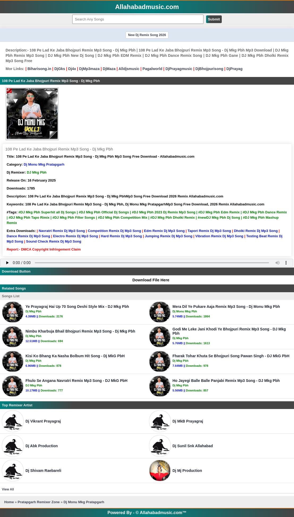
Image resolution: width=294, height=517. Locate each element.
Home (9, 502)
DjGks (59, 69)
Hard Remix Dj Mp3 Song (121, 236)
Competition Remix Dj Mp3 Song (114, 231)
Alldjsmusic (128, 69)
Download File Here (148, 280)
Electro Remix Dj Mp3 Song (75, 236)
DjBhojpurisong (209, 69)
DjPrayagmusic (178, 69)
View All (8, 489)
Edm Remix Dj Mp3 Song (164, 231)
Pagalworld (153, 69)
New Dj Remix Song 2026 (147, 35)
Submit (214, 19)
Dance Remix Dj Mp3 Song (28, 236)
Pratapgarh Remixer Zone (39, 502)
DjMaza (109, 69)
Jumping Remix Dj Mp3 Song (168, 236)
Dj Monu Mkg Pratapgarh (44, 164)
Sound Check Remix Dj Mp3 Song (53, 241)
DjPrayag (235, 69)
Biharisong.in (39, 69)
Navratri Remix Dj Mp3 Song (62, 231)
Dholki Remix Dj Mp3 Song (256, 231)
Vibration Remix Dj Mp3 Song (219, 236)
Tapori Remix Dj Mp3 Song (209, 231)
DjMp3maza (89, 69)
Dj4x (72, 69)
